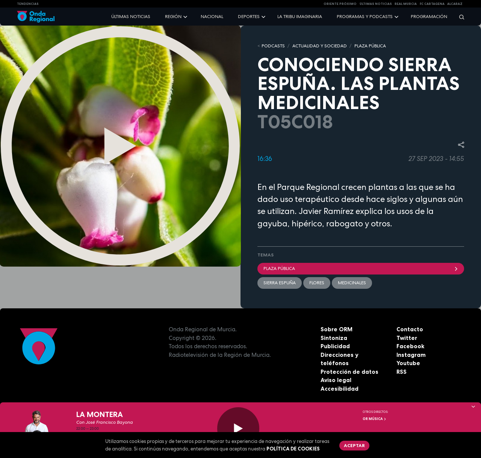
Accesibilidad (339, 388)
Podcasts (273, 46)
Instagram (411, 354)
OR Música (375, 419)
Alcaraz (455, 4)
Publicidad (335, 346)
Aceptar (354, 445)
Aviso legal (336, 380)
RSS (401, 371)
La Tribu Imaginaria (299, 17)
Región (173, 17)
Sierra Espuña (279, 283)
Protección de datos (349, 371)
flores (316, 283)
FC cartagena (432, 4)
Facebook (410, 346)
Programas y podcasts (365, 17)
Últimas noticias (130, 17)
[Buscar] (459, 16)
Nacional (212, 17)
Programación (429, 17)
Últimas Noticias (376, 4)
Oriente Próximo (340, 4)
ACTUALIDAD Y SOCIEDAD (319, 46)
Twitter (406, 337)
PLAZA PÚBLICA (370, 46)
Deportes (249, 17)
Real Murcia (406, 4)
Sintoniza (334, 337)
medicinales (352, 283)
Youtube (408, 363)
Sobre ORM (336, 329)
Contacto (409, 329)
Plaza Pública (360, 268)
